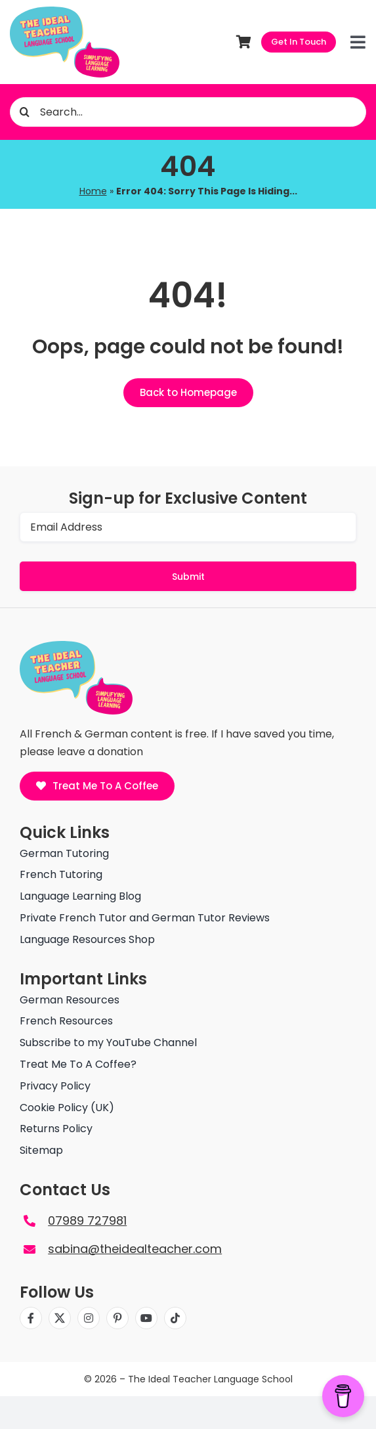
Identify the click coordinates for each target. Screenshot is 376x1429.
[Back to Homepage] (188, 392)
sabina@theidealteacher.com (135, 1249)
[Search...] (188, 112)
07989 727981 (87, 1220)
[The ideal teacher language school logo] (64, 11)
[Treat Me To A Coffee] (97, 786)
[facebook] (31, 1318)
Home (93, 191)
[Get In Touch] (298, 42)
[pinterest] (117, 1318)
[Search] (24, 112)
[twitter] (60, 1318)
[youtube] (146, 1318)
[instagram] (88, 1318)
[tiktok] (175, 1318)
